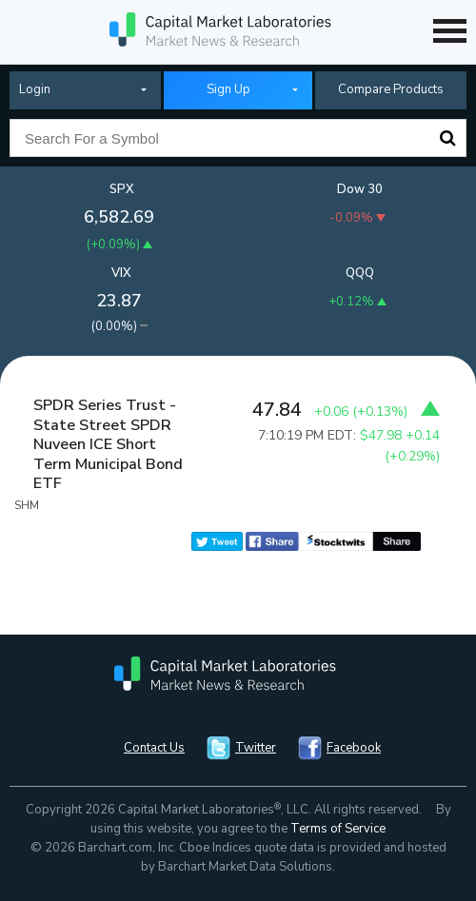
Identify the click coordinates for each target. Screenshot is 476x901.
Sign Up (228, 89)
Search (447, 138)
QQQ (360, 273)
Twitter (255, 747)
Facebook (354, 747)
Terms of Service (338, 828)
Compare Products (391, 89)
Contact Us (154, 747)
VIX (121, 273)
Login (34, 89)
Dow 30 (360, 189)
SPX (121, 189)
